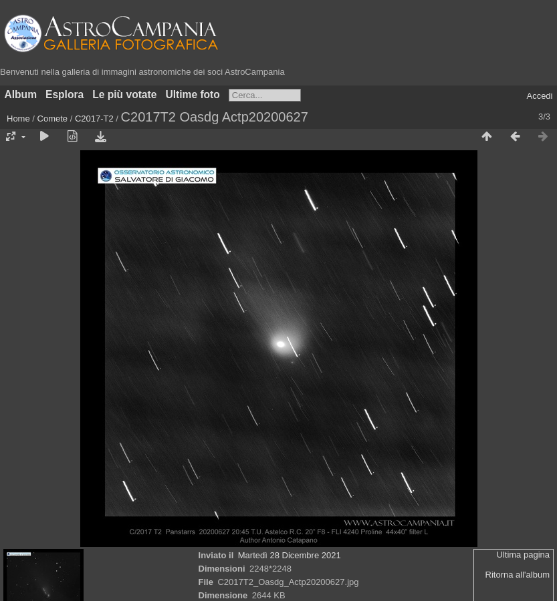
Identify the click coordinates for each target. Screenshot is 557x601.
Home (18, 119)
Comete (52, 119)
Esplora (64, 94)
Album (21, 94)
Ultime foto (192, 94)
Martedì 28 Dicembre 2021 (289, 555)
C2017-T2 (94, 119)
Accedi (539, 96)
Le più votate (124, 94)
